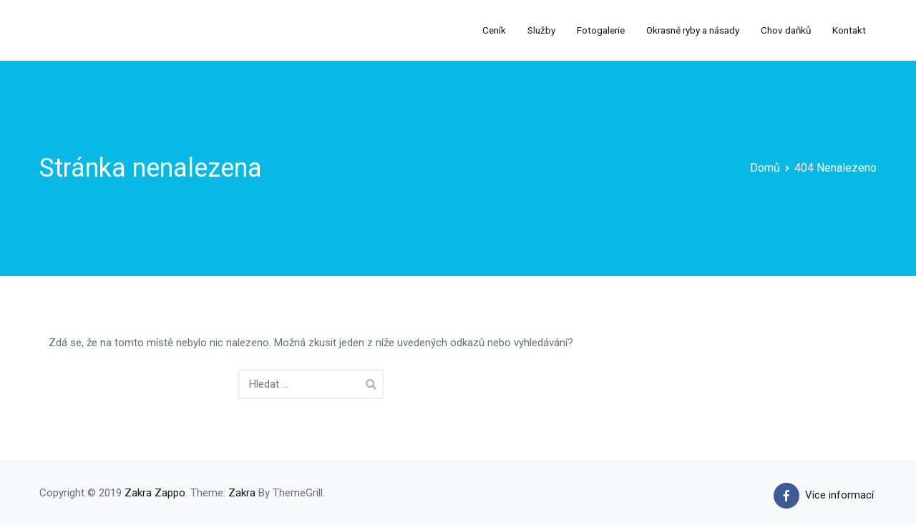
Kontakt (849, 30)
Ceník (494, 30)
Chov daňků (786, 30)
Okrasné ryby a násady (692, 30)
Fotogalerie (601, 30)
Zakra (241, 492)
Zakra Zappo (155, 492)
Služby (541, 30)
